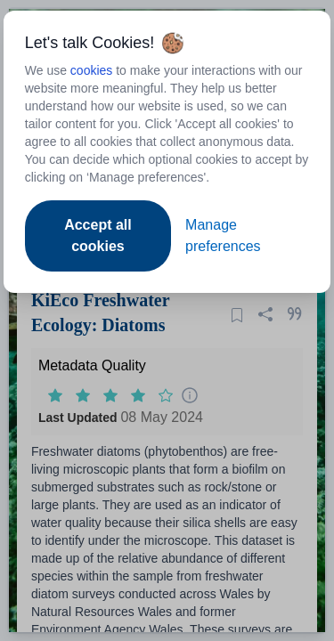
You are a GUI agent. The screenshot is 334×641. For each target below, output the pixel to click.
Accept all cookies (98, 235)
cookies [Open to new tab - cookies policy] (91, 70)
